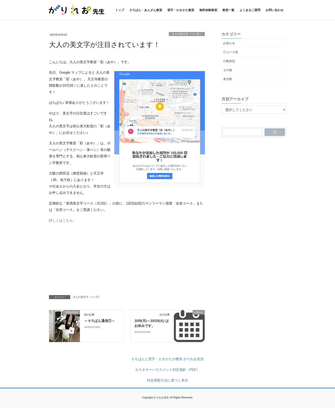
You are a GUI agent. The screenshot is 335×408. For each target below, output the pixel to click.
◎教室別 (229, 61)
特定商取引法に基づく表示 (167, 380)
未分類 (227, 79)
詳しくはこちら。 (62, 220)
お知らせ (229, 43)
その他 (227, 70)
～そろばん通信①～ (99, 321)
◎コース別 (230, 52)
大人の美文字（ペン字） (187, 34)
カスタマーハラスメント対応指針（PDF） (167, 369)
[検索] (274, 132)
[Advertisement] (127, 258)
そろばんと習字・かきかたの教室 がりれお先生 (167, 359)
